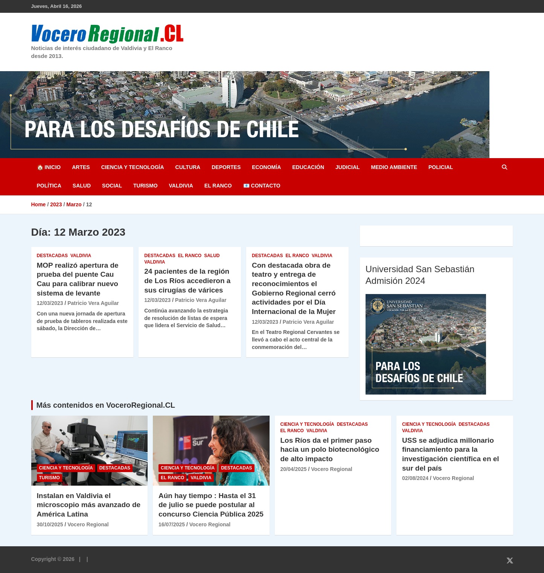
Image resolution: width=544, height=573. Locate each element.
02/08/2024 (415, 478)
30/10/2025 (50, 524)
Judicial (347, 167)
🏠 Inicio (49, 167)
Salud (82, 186)
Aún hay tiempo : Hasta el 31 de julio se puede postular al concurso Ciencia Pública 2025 (211, 505)
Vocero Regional (87, 524)
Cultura (188, 167)
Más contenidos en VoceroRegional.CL (106, 405)
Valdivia (181, 186)
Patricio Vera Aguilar (93, 303)
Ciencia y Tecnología (132, 167)
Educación (308, 167)
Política (49, 186)
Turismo (145, 186)
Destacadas (52, 255)
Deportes (226, 167)
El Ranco (218, 186)
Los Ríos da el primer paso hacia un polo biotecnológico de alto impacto (329, 449)
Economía (266, 167)
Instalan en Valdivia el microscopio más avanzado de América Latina (89, 505)
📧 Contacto (261, 186)
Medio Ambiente (394, 167)
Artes (81, 167)
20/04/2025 (293, 469)
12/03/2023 (50, 303)
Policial (440, 167)
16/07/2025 (171, 524)
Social (112, 186)
